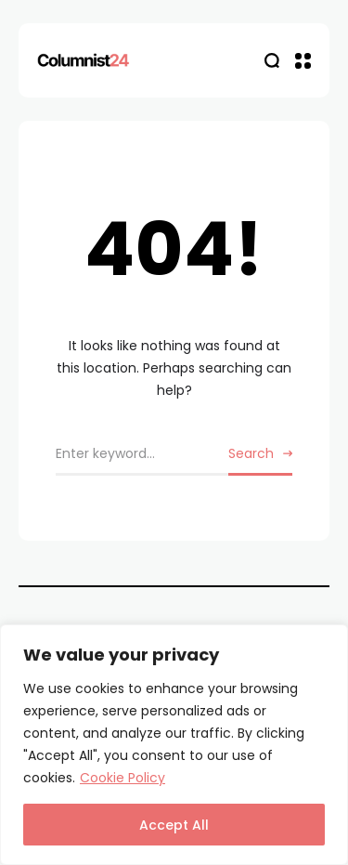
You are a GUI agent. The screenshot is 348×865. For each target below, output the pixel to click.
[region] (174, 744)
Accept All (174, 825)
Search (251, 453)
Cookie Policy (122, 777)
